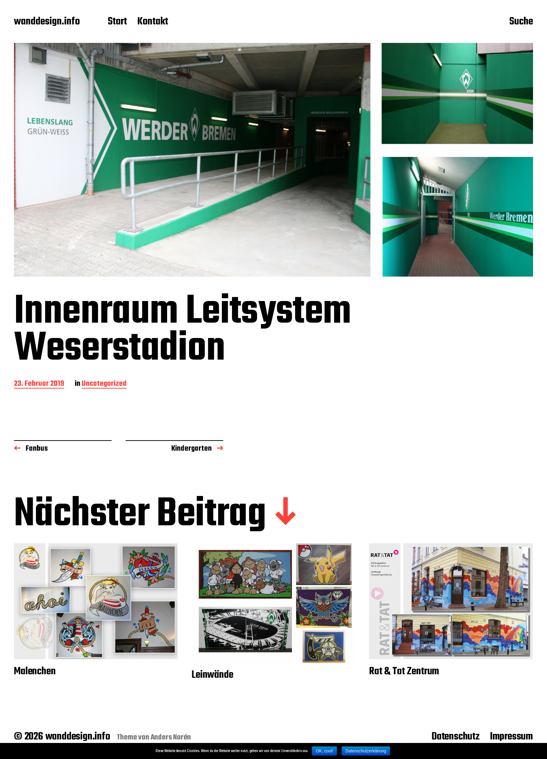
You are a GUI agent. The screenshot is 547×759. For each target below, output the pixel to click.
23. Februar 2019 (39, 384)
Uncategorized (104, 384)
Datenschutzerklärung (365, 751)
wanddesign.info (47, 22)
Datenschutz (456, 737)
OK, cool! (324, 751)
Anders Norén (171, 737)
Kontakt (152, 22)
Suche (521, 22)
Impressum (511, 737)
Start (117, 22)
